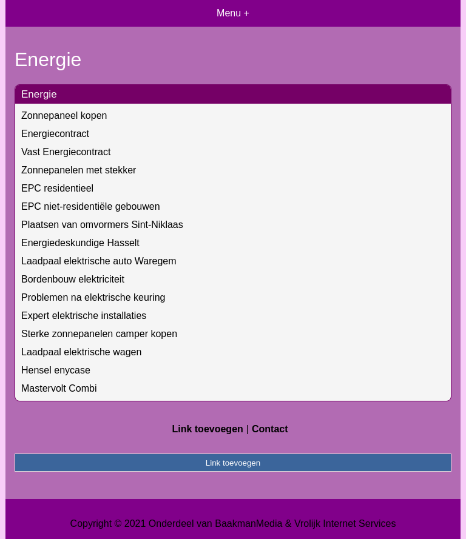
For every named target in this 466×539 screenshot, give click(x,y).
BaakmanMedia (248, 523)
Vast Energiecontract (65, 152)
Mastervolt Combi (58, 388)
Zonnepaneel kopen (64, 115)
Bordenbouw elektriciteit (72, 279)
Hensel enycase (55, 370)
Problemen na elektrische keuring (93, 297)
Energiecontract (55, 134)
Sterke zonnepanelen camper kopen (99, 334)
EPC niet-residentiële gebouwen (90, 206)
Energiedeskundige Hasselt (80, 243)
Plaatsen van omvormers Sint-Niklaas (102, 224)
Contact (270, 429)
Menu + (233, 13)
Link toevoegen (207, 429)
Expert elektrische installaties (83, 315)
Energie (39, 94)
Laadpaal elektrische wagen (81, 352)
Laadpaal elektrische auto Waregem (99, 261)
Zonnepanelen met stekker (78, 170)
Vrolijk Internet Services (345, 523)
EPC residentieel (57, 188)
